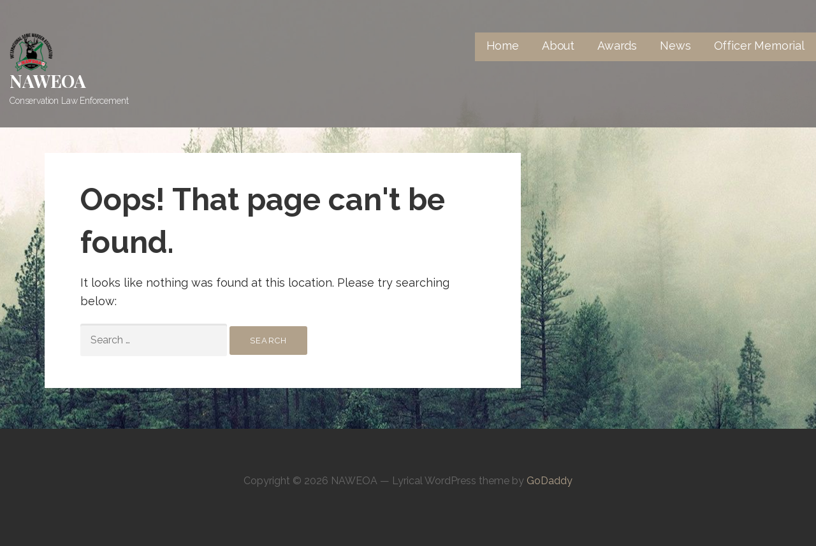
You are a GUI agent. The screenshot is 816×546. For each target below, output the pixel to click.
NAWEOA (48, 80)
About (558, 45)
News (675, 45)
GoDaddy (549, 481)
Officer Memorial (759, 45)
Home (502, 45)
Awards (617, 45)
